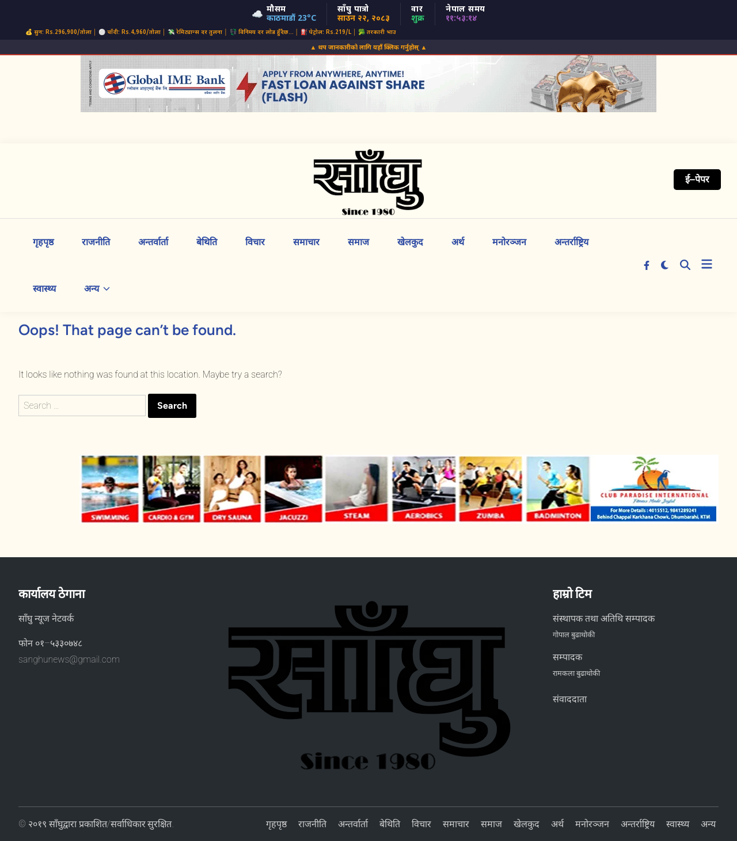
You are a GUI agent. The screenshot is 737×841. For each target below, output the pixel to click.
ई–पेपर (697, 179)
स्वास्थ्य (44, 288)
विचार (255, 242)
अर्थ (457, 242)
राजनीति (96, 242)
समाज (358, 242)
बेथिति (206, 242)
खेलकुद (410, 242)
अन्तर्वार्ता (153, 242)
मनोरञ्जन (509, 242)
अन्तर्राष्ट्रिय (571, 242)
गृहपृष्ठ (43, 242)
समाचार (306, 242)
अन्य (97, 288)
